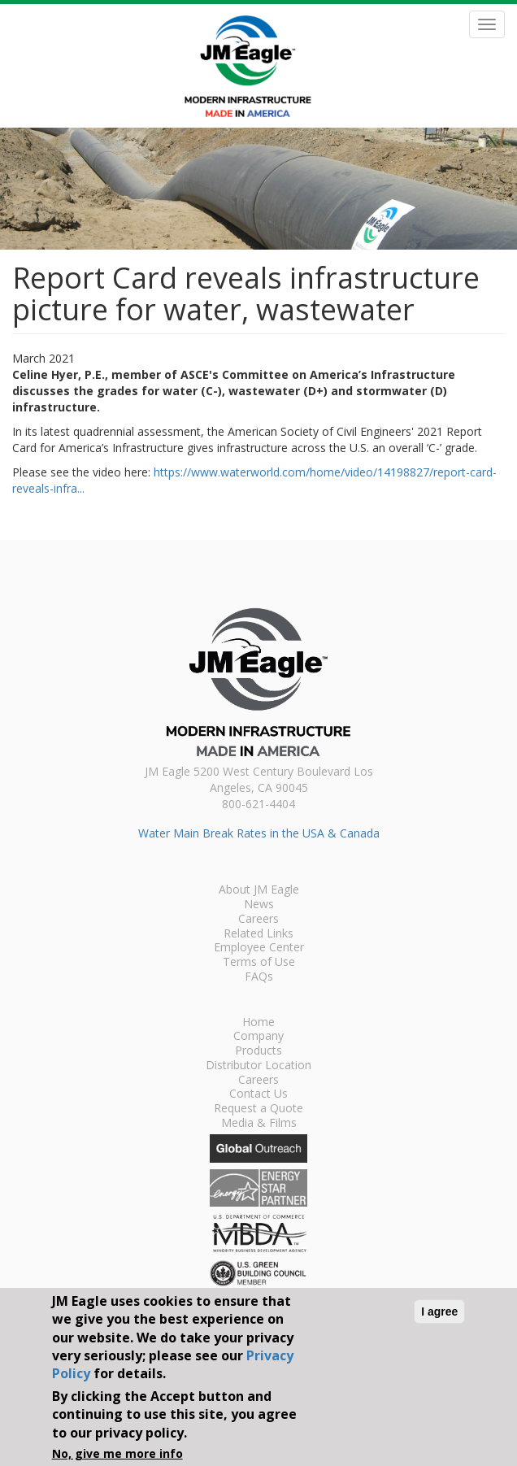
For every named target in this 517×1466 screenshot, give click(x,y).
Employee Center (259, 948)
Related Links (258, 934)
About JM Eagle (259, 890)
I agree (439, 1311)
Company (258, 1036)
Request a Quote (258, 1109)
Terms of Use (259, 962)
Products (258, 1051)
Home (258, 1022)
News (259, 904)
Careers (258, 919)
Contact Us (258, 1094)
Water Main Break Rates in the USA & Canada (259, 833)
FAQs (259, 977)
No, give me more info (117, 1453)
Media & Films (259, 1123)
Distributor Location (258, 1065)
